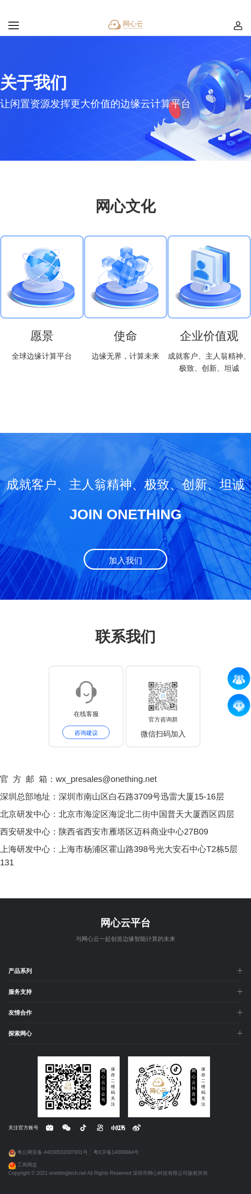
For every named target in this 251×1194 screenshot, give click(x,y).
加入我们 (125, 560)
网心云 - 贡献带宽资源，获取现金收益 (125, 24)
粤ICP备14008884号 (116, 1152)
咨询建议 (86, 732)
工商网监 (22, 1165)
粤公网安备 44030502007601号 (48, 1153)
